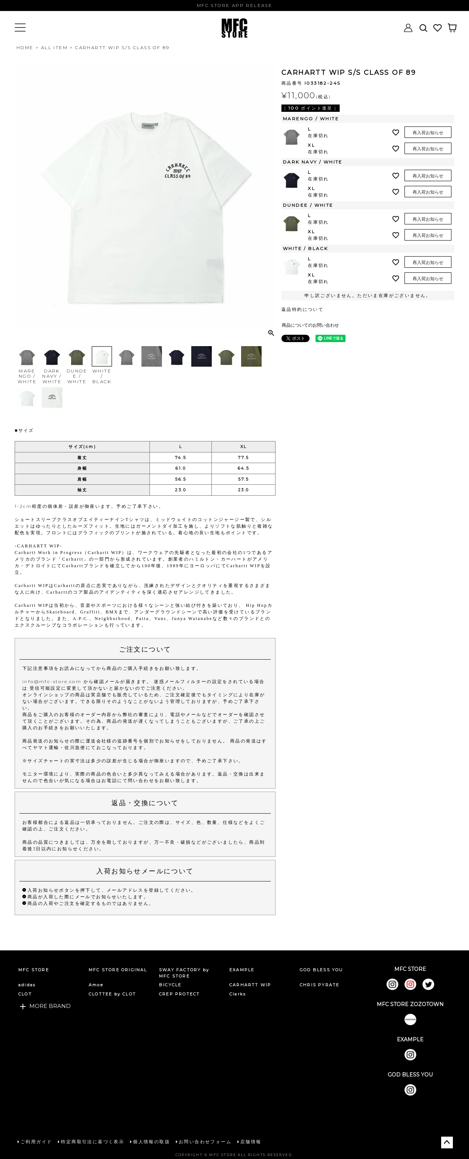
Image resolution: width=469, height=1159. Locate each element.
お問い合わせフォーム (205, 1141)
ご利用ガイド (36, 1141)
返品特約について (302, 309)
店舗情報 (251, 1141)
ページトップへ (447, 1142)
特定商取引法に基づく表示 (92, 1141)
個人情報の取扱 (151, 1141)
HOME (25, 47)
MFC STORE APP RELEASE (234, 5)
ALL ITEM (54, 47)
